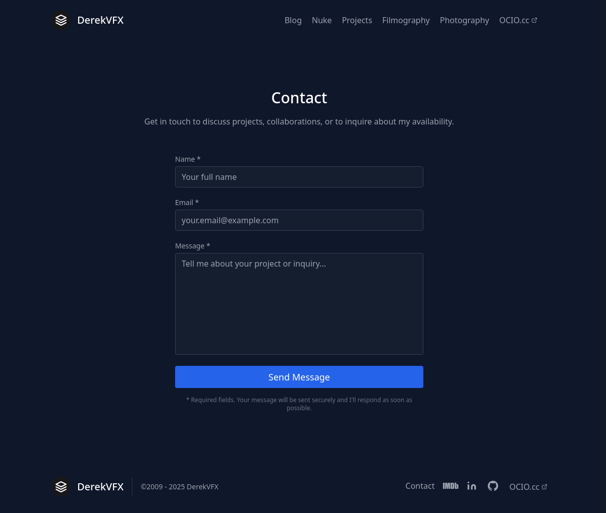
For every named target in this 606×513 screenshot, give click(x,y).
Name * (188, 159)
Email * (187, 202)
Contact (420, 485)
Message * (192, 245)
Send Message (299, 377)
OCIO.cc (518, 20)
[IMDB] (450, 487)
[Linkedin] (472, 487)
